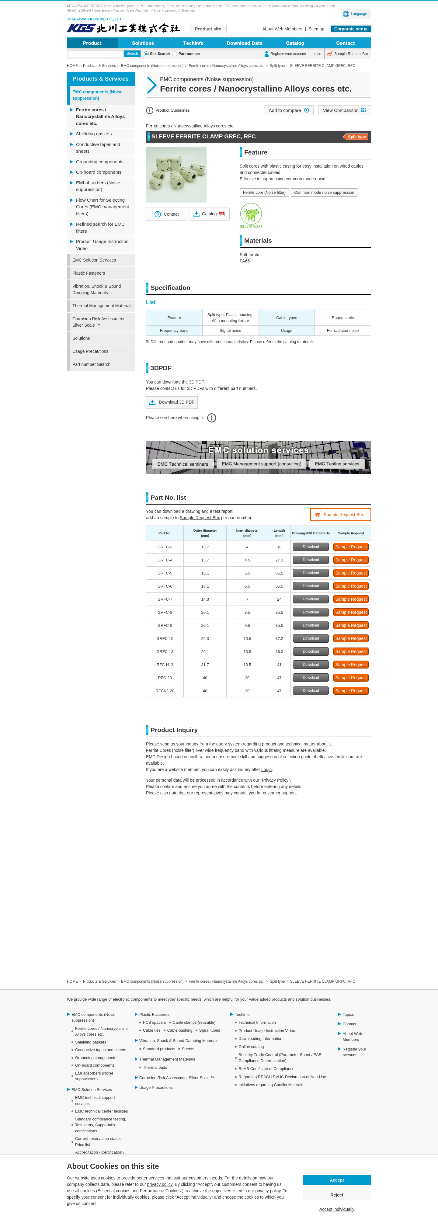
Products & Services (100, 78)
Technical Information (257, 1022)
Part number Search (91, 364)
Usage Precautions (90, 351)
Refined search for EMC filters (100, 227)
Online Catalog (295, 42)
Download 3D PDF (176, 402)
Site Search (160, 54)
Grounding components (99, 161)
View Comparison (341, 110)
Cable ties (152, 1030)
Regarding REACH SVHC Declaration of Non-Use (282, 1077)
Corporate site (348, 28)
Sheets (188, 1049)
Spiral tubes (209, 1030)
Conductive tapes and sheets (98, 148)
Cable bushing (180, 1030)
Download (311, 547)
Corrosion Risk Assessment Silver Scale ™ (98, 322)
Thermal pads (155, 1067)
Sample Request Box (351, 54)
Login (316, 54)
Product (92, 42)
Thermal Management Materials (102, 305)
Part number (189, 54)
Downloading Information (244, 42)
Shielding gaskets (94, 133)
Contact (345, 42)
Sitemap (316, 28)
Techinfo (193, 42)
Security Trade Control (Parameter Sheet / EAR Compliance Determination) (280, 1057)
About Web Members (282, 28)
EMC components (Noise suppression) (97, 95)
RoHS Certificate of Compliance (266, 1068)
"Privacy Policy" (275, 780)
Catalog (209, 213)
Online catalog (251, 1046)
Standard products (159, 1049)
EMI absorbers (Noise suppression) (98, 186)
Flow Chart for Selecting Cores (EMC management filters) (102, 206)
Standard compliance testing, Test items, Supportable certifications (100, 1125)
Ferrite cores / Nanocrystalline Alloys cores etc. (100, 116)
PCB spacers (154, 1022)
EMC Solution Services (94, 260)
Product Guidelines (172, 110)
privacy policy (159, 1184)
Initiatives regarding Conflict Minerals (270, 1084)
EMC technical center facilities (101, 1111)
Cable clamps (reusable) (194, 1022)
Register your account (288, 54)
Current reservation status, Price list (98, 1141)
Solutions (143, 42)
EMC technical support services (95, 1100)
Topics (348, 1014)
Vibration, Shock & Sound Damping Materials (96, 289)
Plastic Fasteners (88, 273)
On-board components (98, 172)
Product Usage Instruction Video (102, 245)
